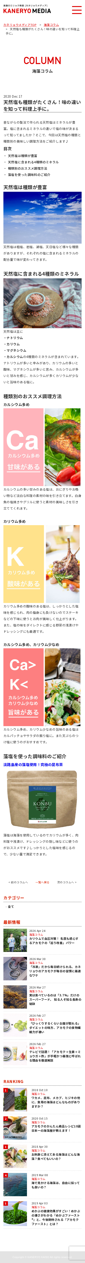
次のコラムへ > (67, 882)
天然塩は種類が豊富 (22, 155)
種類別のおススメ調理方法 (27, 168)
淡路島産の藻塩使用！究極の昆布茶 (33, 764)
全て (11, 906)
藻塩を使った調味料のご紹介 (29, 174)
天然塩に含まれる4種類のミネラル (33, 162)
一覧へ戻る (42, 882)
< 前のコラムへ (18, 882)
